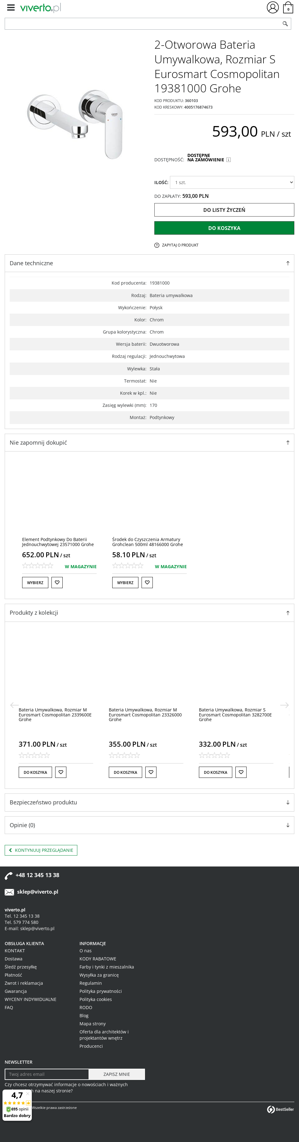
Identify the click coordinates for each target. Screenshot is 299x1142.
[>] (284, 705)
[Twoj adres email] (47, 1074)
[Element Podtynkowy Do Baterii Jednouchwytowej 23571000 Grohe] (58, 541)
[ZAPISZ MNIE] (117, 1074)
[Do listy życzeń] (57, 582)
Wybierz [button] (35, 582)
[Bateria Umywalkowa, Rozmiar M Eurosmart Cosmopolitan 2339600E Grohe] (58, 714)
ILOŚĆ (161, 182)
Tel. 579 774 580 (21, 922)
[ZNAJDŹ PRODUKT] (142, 23)
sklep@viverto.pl (37, 891)
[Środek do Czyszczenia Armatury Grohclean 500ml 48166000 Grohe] (147, 541)
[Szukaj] (285, 23)
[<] (14, 705)
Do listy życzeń (224, 210)
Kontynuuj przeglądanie (41, 850)
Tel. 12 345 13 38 (22, 916)
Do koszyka (224, 228)
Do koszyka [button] (39, 772)
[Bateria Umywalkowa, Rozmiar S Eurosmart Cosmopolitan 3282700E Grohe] (238, 714)
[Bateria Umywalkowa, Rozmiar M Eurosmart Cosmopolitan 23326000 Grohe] (148, 714)
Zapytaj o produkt (180, 245)
